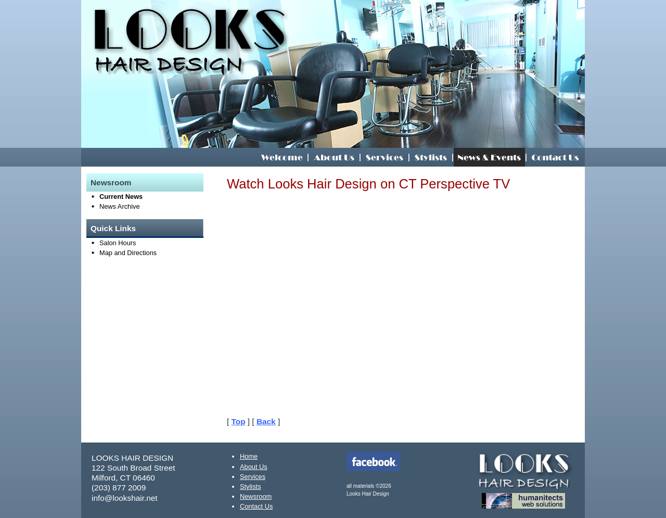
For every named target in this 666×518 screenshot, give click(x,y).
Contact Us (256, 506)
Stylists (250, 486)
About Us (253, 467)
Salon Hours (117, 243)
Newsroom (111, 182)
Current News (121, 196)
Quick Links (113, 228)
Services (252, 477)
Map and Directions (128, 253)
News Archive (119, 206)
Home (249, 456)
